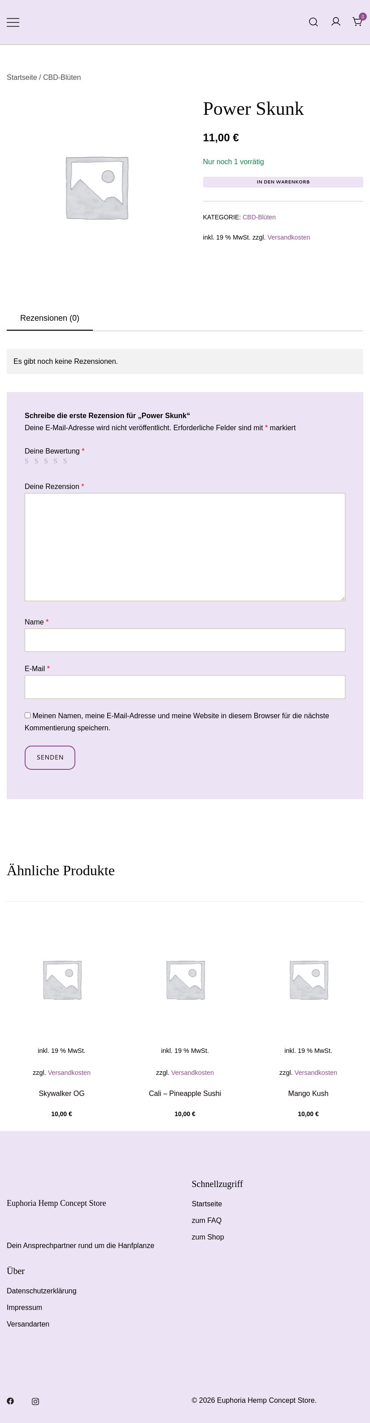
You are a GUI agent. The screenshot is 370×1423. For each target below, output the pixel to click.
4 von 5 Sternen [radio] (57, 461)
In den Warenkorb (283, 182)
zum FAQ (207, 1220)
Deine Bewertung (54, 451)
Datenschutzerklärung (42, 1291)
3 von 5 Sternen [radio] (47, 461)
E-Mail (37, 668)
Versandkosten (288, 237)
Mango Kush (308, 1093)
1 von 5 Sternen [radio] (28, 461)
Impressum (24, 1307)
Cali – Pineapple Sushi (185, 1093)
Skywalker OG (61, 1093)
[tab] (50, 318)
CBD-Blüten (62, 77)
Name (36, 622)
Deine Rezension (54, 486)
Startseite (22, 77)
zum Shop (208, 1237)
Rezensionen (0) (49, 318)
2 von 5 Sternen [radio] (37, 461)
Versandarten (28, 1324)
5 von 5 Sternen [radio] (66, 461)
